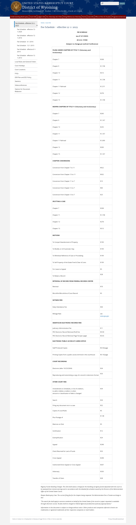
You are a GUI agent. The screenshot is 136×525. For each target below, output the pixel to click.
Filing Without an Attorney (72, 17)
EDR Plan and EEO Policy (23, 77)
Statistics (18, 81)
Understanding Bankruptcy (19, 17)
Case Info (91, 17)
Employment (28, 519)
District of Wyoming (40, 7)
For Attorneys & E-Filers (54, 17)
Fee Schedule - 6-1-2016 (25, 42)
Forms (84, 17)
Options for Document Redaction (22, 90)
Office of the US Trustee (103, 17)
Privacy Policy (112, 519)
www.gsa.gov (104, 316)
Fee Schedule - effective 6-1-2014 (26, 50)
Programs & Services (119, 17)
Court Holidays (20, 66)
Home (42, 23)
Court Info (33, 17)
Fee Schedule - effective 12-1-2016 (26, 37)
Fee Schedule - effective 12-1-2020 (26, 30)
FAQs (16, 73)
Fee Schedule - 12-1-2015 (25, 45)
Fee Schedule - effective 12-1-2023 (25, 24)
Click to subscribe (57, 519)
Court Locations (20, 69)
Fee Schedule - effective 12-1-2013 (26, 56)
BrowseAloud (120, 519)
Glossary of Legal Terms (39, 519)
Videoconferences (21, 85)
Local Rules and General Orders (25, 62)
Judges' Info (41, 17)
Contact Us (20, 519)
